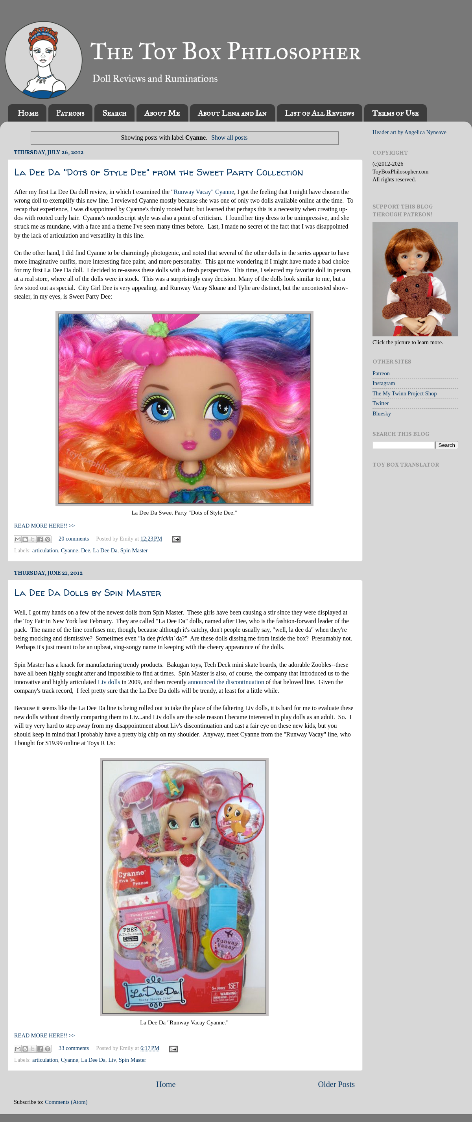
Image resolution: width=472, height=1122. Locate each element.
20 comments (74, 538)
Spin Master (134, 550)
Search (114, 113)
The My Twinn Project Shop (404, 393)
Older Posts (336, 1084)
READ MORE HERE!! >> (44, 525)
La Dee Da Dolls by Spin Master (87, 592)
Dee (85, 550)
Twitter (380, 403)
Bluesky (381, 413)
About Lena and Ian (232, 113)
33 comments (74, 1048)
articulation (45, 550)
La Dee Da (105, 550)
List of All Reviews (319, 113)
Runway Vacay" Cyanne (203, 191)
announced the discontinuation (226, 682)
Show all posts (229, 137)
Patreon (381, 373)
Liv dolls (109, 682)
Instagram (383, 383)
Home (28, 113)
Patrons (70, 113)
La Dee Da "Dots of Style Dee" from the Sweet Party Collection (158, 172)
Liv (112, 1060)
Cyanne (69, 550)
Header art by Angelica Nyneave (409, 132)
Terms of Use (395, 113)
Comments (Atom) (66, 1102)
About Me (162, 113)
